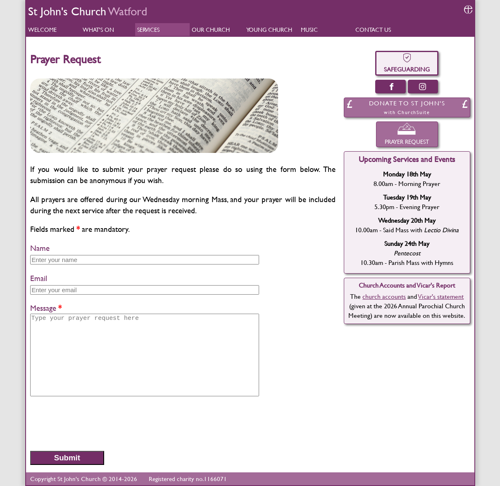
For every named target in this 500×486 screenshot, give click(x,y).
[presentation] (93, 423)
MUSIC (309, 29)
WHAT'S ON (98, 29)
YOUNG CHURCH (269, 29)
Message (43, 308)
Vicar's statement (441, 296)
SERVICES (148, 29)
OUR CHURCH (211, 29)
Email (38, 278)
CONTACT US (373, 29)
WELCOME (42, 29)
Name (40, 248)
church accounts (384, 296)
